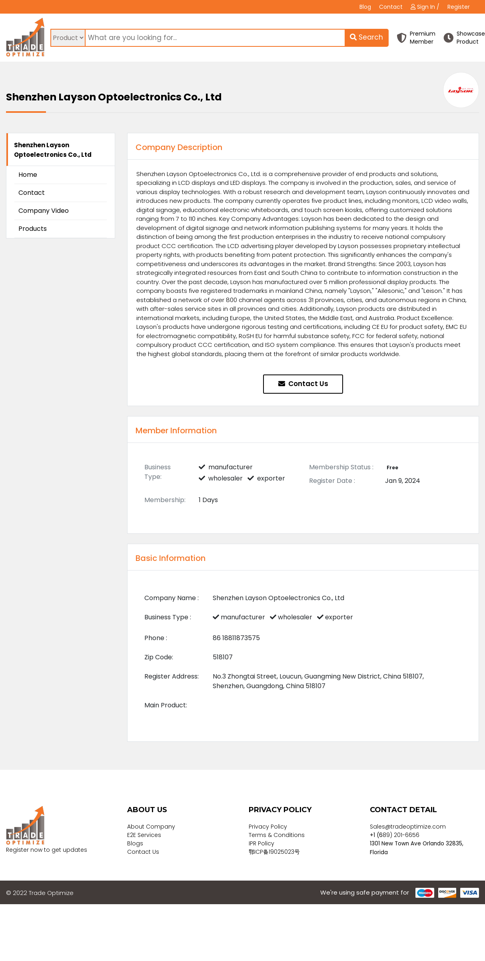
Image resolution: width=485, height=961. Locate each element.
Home (27, 174)
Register (458, 7)
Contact (391, 7)
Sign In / (425, 7)
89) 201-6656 (401, 835)
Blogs (135, 843)
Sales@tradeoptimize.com (408, 827)
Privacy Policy (268, 827)
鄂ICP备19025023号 (274, 852)
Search (366, 37)
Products (32, 228)
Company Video (43, 210)
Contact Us (303, 383)
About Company (151, 827)
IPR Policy (261, 843)
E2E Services (144, 835)
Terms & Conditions (277, 835)
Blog (365, 7)
